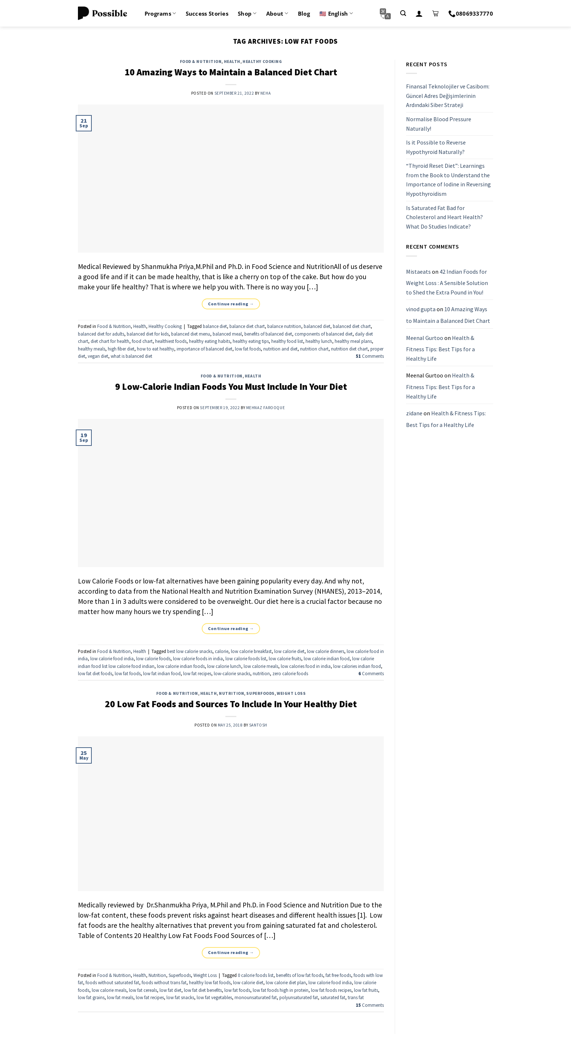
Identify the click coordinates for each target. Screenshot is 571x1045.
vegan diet (98, 356)
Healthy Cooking (262, 61)
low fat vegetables (214, 997)
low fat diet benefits (203, 990)
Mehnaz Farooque (265, 407)
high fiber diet (121, 349)
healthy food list (287, 341)
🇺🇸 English (336, 13)
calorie (221, 651)
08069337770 (470, 13)
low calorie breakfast (251, 651)
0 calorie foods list (255, 975)
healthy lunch (319, 341)
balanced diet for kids (148, 334)
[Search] (403, 13)
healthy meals (91, 349)
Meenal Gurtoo (424, 337)
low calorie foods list (245, 658)
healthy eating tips (251, 341)
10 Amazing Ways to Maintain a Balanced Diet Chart (231, 72)
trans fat (356, 997)
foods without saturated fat (112, 982)
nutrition (261, 673)
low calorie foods (153, 658)
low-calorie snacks (232, 673)
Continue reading (231, 303)
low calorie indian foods (181, 666)
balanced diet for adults (101, 334)
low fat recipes (197, 673)
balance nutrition (284, 326)
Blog (304, 13)
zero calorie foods (290, 673)
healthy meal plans (353, 341)
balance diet (215, 326)
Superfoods (260, 693)
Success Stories (207, 13)
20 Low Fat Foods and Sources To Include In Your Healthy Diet (231, 704)
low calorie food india (112, 658)
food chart (142, 341)
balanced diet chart (352, 326)
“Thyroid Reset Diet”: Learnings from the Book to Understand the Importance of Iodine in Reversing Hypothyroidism (448, 180)
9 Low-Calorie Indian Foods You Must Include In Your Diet (231, 386)
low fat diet (170, 990)
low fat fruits (366, 990)
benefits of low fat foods (299, 975)
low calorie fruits (285, 658)
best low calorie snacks (189, 651)
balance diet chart (247, 326)
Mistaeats (418, 271)
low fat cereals (143, 990)
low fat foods (248, 349)
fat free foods (338, 975)
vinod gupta (421, 309)
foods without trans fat (164, 982)
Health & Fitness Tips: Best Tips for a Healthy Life (440, 348)
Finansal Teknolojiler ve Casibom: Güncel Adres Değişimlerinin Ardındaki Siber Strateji (447, 95)
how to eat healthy (155, 349)
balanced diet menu (190, 334)
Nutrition (231, 693)
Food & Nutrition (201, 61)
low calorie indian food (327, 658)
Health (232, 61)
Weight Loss (291, 693)
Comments (370, 356)
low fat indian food (162, 673)
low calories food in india (306, 666)
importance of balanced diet (204, 349)
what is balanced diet (131, 356)
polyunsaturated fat (298, 997)
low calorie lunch (224, 666)
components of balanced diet (324, 334)
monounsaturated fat (256, 997)
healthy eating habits (209, 341)
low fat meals (120, 997)
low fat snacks (180, 997)
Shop (247, 13)
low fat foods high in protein (280, 990)
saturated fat (332, 997)
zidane (414, 413)
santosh (258, 725)
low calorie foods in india (198, 658)
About (277, 13)
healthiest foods (170, 341)
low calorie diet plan (286, 982)
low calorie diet (289, 651)
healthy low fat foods (210, 982)
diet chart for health (110, 341)
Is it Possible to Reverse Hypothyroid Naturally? (436, 147)
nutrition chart (314, 349)
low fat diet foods (95, 673)
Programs (160, 13)
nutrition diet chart (349, 349)
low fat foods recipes (331, 990)
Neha (265, 93)
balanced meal (227, 334)
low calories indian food (357, 666)
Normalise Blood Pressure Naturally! (438, 123)
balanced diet (317, 326)
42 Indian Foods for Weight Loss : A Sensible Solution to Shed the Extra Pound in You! (447, 282)
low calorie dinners (325, 651)
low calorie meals (261, 666)
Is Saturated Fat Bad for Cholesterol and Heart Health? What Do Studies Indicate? (444, 217)
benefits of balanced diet (268, 334)
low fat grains (91, 997)
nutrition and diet (280, 349)
